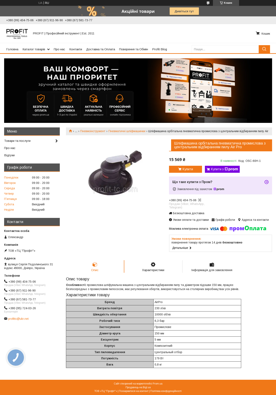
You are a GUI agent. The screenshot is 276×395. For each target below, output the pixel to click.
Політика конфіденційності (166, 391)
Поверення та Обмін (133, 49)
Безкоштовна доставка (188, 213)
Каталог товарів (33, 49)
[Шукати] (264, 49)
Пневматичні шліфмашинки (126, 131)
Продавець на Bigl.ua (138, 387)
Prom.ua (157, 383)
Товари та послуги (17, 140)
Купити (187, 169)
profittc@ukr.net (18, 318)
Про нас (59, 49)
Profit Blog (159, 49)
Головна (12, 49)
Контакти (75, 49)
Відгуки (9, 155)
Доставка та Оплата (100, 49)
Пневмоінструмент (92, 131)
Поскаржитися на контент (133, 391)
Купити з (224, 169)
